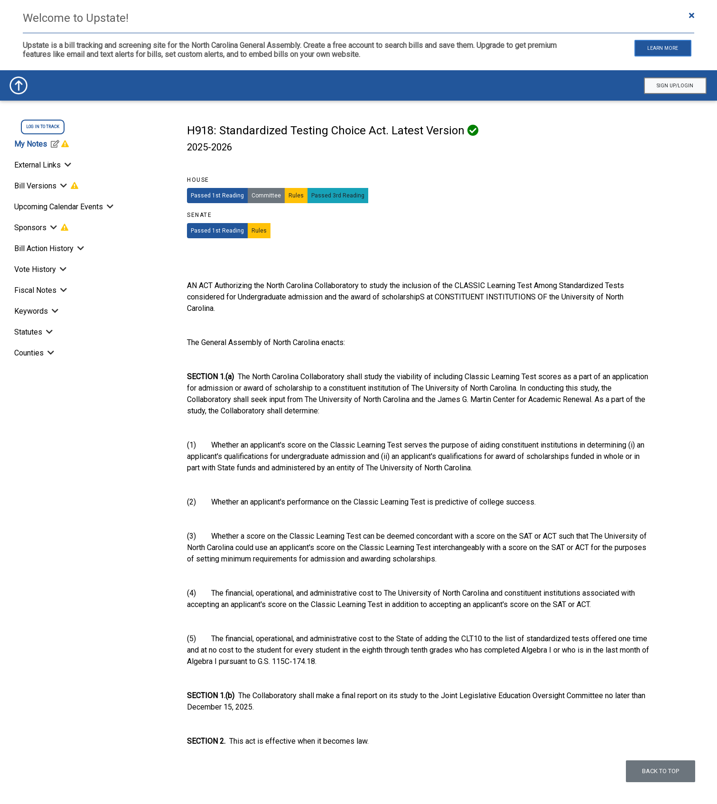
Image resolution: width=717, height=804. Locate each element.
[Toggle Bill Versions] (63, 185)
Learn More (662, 48)
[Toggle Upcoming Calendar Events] (109, 206)
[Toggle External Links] (67, 164)
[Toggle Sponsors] (53, 227)
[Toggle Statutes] (48, 332)
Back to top (660, 771)
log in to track (42, 126)
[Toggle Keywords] (54, 311)
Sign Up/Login (675, 86)
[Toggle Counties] (50, 352)
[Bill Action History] (79, 248)
